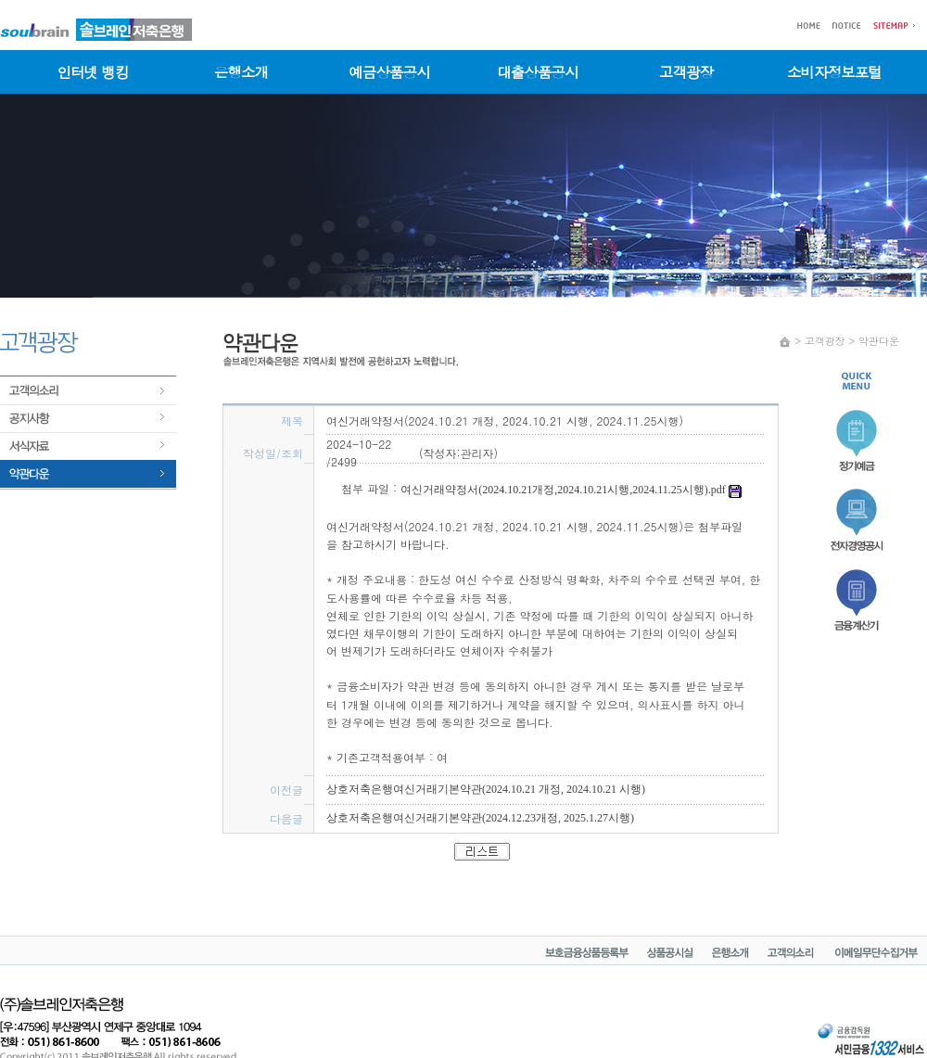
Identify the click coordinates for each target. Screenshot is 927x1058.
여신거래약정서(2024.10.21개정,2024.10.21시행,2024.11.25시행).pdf (571, 489)
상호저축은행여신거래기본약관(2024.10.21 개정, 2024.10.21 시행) (485, 789)
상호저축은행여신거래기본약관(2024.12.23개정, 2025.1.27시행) (480, 817)
